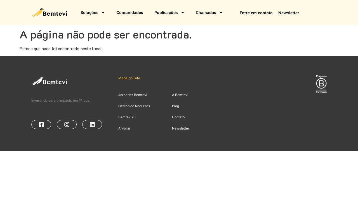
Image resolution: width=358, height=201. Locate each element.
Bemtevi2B (127, 117)
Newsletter (288, 12)
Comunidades (129, 12)
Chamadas (209, 12)
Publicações (169, 12)
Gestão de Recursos (134, 106)
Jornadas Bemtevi (132, 95)
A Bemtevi (180, 95)
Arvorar (124, 128)
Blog (175, 106)
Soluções (93, 12)
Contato (178, 117)
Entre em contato (256, 12)
